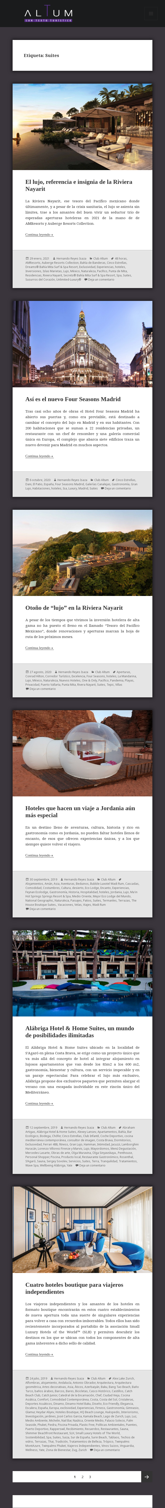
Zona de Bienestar (58, 1450)
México (75, 271)
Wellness (31, 1450)
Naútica (78, 1420)
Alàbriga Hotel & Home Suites (56, 1132)
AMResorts (32, 263)
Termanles (109, 900)
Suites (127, 276)
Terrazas (124, 900)
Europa (54, 1408)
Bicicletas (81, 1391)
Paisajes (76, 900)
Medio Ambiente (36, 1420)
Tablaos (113, 1437)
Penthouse (125, 1153)
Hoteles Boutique (67, 1412)
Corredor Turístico (57, 676)
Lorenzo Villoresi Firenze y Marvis (60, 1149)
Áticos (79, 1387)
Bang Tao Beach (119, 1387)
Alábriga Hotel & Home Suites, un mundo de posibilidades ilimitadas (79, 1032)
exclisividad (68, 1408)
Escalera (31, 1408)
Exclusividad (87, 267)
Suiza (65, 1437)
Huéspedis (112, 1412)
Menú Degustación (123, 1149)
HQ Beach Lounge (92, 1412)
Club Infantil (91, 1136)
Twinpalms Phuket (54, 1446)
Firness (100, 1408)
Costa (94, 1399)
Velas (78, 905)
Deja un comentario (101, 280)
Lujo (66, 271)
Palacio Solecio (115, 1420)
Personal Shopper (37, 1157)
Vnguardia (127, 1446)
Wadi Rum (99, 905)
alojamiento (49, 1383)
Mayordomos (100, 1149)
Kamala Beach (92, 1416)
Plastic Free (87, 1425)
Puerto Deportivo (37, 1429)
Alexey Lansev (86, 1132)
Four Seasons (96, 676)
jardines (50, 1416)
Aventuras (67, 884)
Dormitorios (122, 1140)
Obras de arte (60, 1153)
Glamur (30, 1412)
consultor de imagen (81, 1140)
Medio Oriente (81, 896)
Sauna (41, 1161)
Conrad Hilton (34, 676)
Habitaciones (41, 489)
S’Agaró (30, 1161)
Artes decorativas (54, 1387)
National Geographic (39, 900)
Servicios (75, 1161)
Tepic (110, 685)
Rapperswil (57, 1429)
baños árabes (44, 1391)
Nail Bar (66, 1420)
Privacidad (32, 685)
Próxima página (146, 1477)
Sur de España (80, 1437)
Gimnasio (132, 1408)
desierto (78, 888)
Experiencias (105, 267)
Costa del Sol (108, 1399)
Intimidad (103, 1144)
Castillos (117, 1391)
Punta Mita (69, 685)
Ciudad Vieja (111, 1395)
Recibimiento (75, 1429)
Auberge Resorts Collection (60, 263)
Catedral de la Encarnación (76, 1395)
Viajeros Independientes (83, 1446)
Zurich (82, 1450)
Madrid (83, 489)
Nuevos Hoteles (70, 681)
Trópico (108, 1442)
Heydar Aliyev (45, 1412)
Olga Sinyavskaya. (104, 1153)
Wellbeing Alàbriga (52, 1165)
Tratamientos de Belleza (85, 1442)
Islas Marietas (52, 271)
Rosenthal (126, 1157)
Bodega (45, 1136)
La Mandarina (127, 676)
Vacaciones (65, 905)
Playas (129, 681)
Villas (118, 685)
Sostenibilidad (35, 1437)
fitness (63, 1144)
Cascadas (132, 884)
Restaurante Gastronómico (100, 1157)
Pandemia (116, 681)
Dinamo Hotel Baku (78, 1404)
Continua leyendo (37, 234)
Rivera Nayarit (86, 685)
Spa (119, 276)
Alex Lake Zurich (123, 1378)
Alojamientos (34, 884)
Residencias (33, 276)
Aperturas (123, 672)
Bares (70, 1391)
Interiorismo (129, 1412)
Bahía (122, 1132)
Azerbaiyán (91, 1387)
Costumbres (51, 888)
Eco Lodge (92, 888)
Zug (74, 1450)
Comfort (43, 1399)
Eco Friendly (111, 1404)
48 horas (121, 259)
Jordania (116, 892)
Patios (87, 900)
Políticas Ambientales (110, 1425)
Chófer (56, 1136)
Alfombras (32, 1383)
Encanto (105, 888)
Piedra (52, 1425)
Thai (51, 1442)
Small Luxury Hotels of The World (98, 1433)
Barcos (59, 1391)
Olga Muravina (81, 1153)
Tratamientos (128, 1161)
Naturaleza (88, 271)
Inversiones (33, 271)
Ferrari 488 (50, 1144)
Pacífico (102, 271)
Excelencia (78, 676)
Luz (134, 1416)
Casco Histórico (99, 1391)
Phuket (42, 1425)
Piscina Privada (68, 1425)
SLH (71, 1433)
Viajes (87, 905)
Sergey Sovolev (57, 1161)
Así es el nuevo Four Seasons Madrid (73, 399)
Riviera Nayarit (52, 276)
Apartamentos (107, 1132)
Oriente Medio (94, 1420)
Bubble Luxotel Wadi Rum (107, 884)
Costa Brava (104, 1140)
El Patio (37, 484)
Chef (98, 1395)
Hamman (90, 1144)
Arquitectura (105, 1383)
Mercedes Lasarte (37, 1153)
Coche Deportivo (111, 1136)
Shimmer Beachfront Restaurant (46, 1433)
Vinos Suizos (110, 1446)
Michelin (54, 1420)
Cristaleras (126, 1399)
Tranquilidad (108, 1161)
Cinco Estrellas (116, 263)
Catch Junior (49, 1395)
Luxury (72, 489)
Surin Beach (99, 1437)
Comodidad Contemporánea (69, 1399)
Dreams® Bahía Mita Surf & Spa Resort (51, 267)
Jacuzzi (115, 1144)
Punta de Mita (118, 271)
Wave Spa (32, 1165)
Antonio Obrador (84, 1383)
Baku (104, 1387)
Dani (28, 484)
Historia (74, 892)
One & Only (89, 681)
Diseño (97, 1404)
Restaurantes (110, 1429)
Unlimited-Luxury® (68, 280)
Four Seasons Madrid (69, 484)
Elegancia (126, 1404)
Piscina (55, 1157)
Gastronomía (121, 484)
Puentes (131, 1425)
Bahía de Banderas (92, 263)
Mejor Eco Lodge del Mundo (112, 896)
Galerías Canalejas (97, 484)
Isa (65, 489)
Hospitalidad (89, 892)
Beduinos (82, 884)
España (49, 484)
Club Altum (100, 259)
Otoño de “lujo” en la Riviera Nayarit (74, 608)
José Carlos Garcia (69, 1416)
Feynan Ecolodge (36, 892)
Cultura (66, 888)
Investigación (34, 1416)
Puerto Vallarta (50, 685)
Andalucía (64, 1383)
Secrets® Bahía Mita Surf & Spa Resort (89, 276)
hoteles (120, 267)
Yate (69, 1165)
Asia (57, 884)
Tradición (61, 1442)
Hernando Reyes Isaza (71, 259)
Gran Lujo (76, 1144)
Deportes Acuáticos (38, 1404)
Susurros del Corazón (40, 280)
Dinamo (58, 1404)
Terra (95, 1161)
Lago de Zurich (113, 1416)
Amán (48, 884)
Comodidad (33, 888)
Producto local (71, 1157)
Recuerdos (92, 1429)
